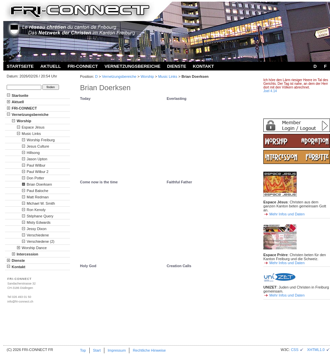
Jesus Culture (38, 146)
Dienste (176, 66)
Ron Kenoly (36, 210)
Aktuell (50, 66)
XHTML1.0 (318, 350)
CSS (297, 350)
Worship (147, 76)
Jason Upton (37, 159)
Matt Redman (38, 197)
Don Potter (35, 178)
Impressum (117, 350)
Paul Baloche (37, 191)
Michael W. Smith (41, 203)
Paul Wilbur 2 (37, 172)
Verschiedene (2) (40, 241)
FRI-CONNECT (83, 66)
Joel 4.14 (270, 91)
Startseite (20, 66)
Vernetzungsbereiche (132, 66)
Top (83, 350)
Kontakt (203, 66)
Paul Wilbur (36, 165)
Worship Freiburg (41, 140)
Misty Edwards (39, 222)
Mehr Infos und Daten (287, 214)
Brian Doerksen (39, 184)
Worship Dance (34, 248)
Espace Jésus (33, 127)
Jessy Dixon (36, 229)
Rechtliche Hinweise (149, 350)
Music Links (167, 76)
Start (97, 350)
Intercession (27, 254)
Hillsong (33, 153)
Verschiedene (38, 235)
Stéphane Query (40, 216)
